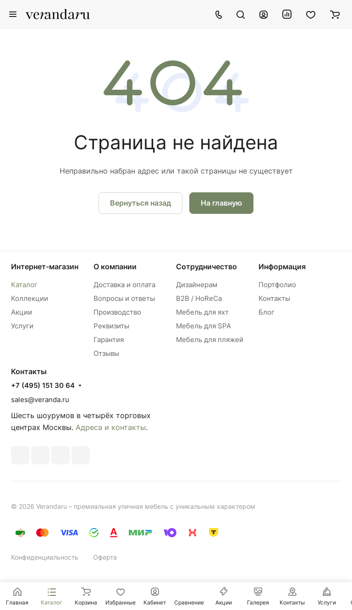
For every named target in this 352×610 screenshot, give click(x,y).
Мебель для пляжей (209, 339)
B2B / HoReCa (199, 298)
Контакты (274, 298)
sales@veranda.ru (40, 399)
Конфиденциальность (44, 557)
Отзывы (106, 353)
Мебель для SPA (203, 325)
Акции (21, 312)
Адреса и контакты (111, 427)
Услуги (22, 325)
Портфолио (277, 284)
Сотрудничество (206, 266)
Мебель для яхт (202, 312)
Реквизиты (111, 325)
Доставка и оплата (124, 284)
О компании (115, 266)
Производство (117, 312)
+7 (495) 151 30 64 (43, 385)
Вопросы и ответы (124, 298)
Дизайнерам (196, 284)
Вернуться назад (140, 202)
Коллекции (29, 298)
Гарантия (109, 339)
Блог (266, 312)
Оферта (105, 557)
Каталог (24, 284)
